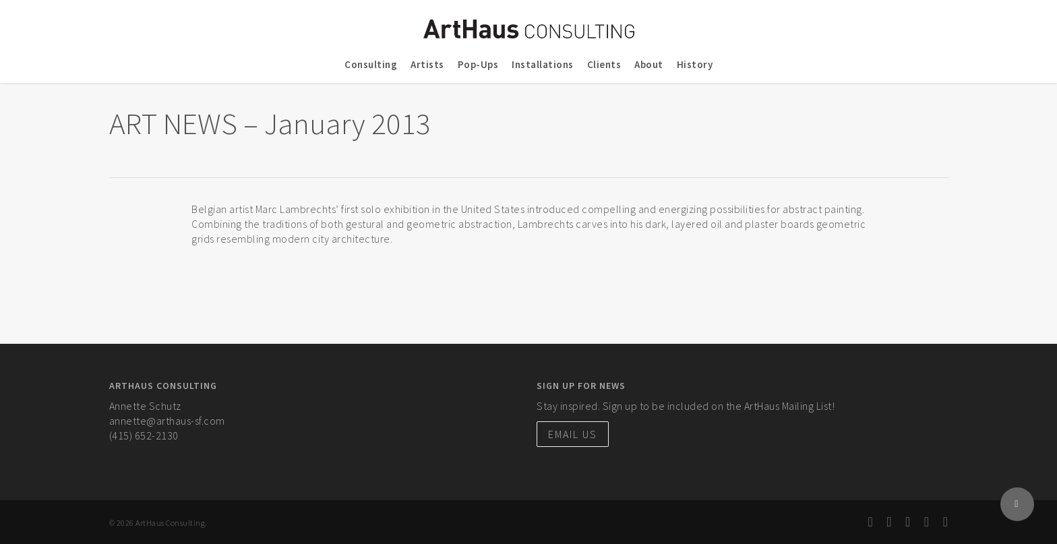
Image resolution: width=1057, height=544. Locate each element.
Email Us (572, 434)
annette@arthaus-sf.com (167, 420)
